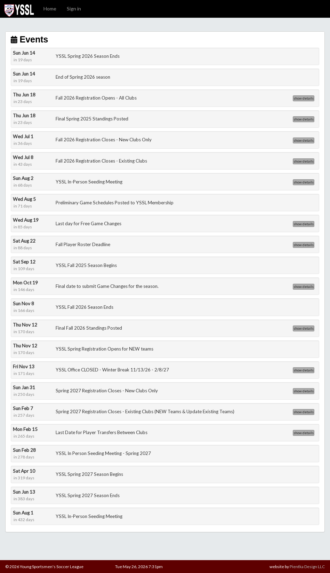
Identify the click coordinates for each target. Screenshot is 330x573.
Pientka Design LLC (307, 566)
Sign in (74, 8)
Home (49, 8)
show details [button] (303, 98)
